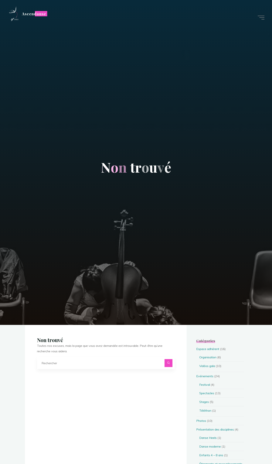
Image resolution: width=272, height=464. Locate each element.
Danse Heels (208, 438)
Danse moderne (210, 446)
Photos (201, 421)
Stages (204, 402)
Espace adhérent (207, 349)
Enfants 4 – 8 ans (211, 455)
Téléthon (205, 410)
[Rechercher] (168, 363)
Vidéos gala (207, 366)
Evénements (204, 376)
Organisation (207, 357)
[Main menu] (261, 17)
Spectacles (206, 393)
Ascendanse (34, 13)
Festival (204, 385)
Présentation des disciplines (215, 429)
